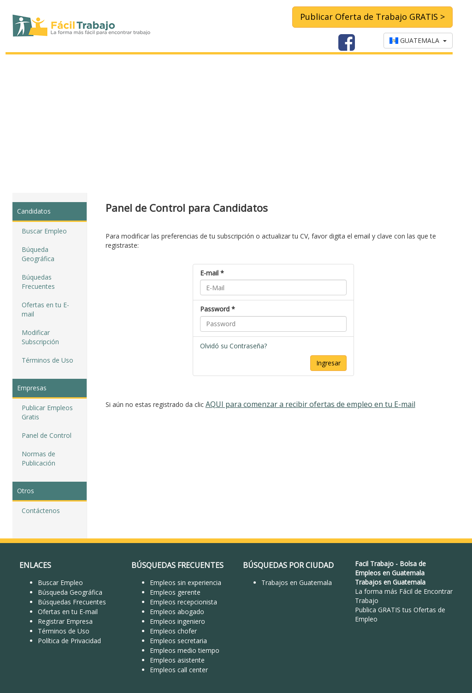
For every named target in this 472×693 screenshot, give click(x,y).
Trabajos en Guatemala (296, 582)
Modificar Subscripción (40, 337)
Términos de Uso (47, 360)
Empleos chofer (173, 631)
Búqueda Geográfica (38, 254)
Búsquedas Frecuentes (72, 601)
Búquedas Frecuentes (38, 282)
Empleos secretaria (178, 640)
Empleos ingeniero (177, 621)
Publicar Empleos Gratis (47, 412)
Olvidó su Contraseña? (233, 345)
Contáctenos (41, 510)
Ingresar (328, 362)
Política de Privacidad (69, 640)
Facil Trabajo (374, 563)
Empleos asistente (177, 660)
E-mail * (212, 273)
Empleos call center (179, 669)
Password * (217, 309)
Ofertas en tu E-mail (45, 309)
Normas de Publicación (38, 458)
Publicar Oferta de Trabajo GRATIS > (372, 16)
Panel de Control (46, 435)
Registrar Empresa (65, 621)
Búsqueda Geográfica (70, 592)
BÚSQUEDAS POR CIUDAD (288, 565)
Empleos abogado (177, 611)
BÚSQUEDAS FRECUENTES (177, 565)
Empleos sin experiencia (185, 582)
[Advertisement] (236, 123)
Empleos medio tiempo (184, 650)
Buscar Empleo (44, 231)
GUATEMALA (418, 40)
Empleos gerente (175, 592)
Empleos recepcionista (183, 601)
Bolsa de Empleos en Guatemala (390, 568)
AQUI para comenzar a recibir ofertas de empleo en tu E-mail (310, 404)
